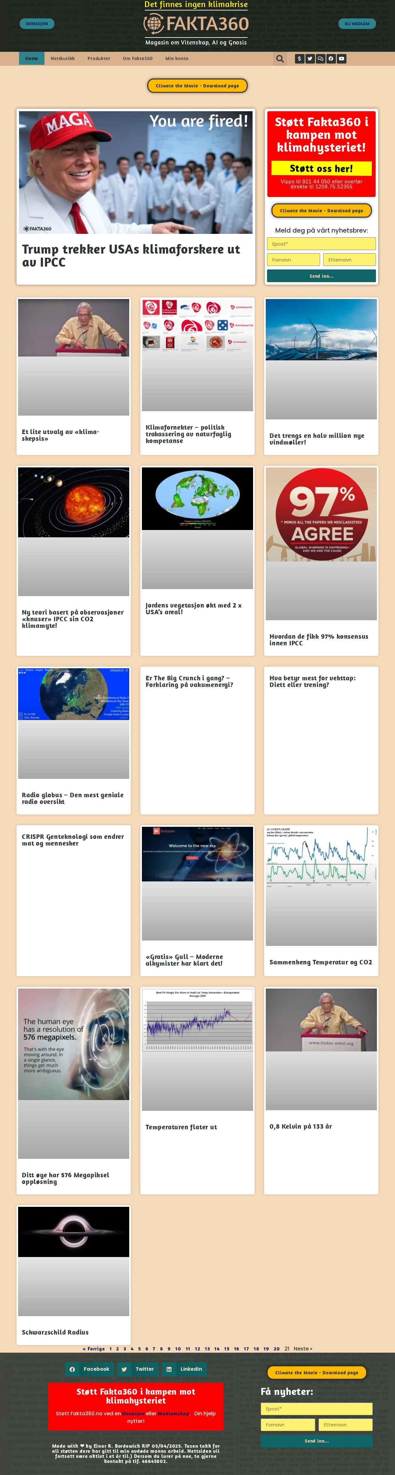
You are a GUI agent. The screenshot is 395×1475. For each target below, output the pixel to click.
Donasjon (133, 1413)
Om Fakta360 (138, 58)
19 (266, 1348)
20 (277, 1348)
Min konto (176, 58)
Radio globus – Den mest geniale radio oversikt (73, 798)
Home (31, 58)
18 (256, 1348)
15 (227, 1348)
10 (178, 1348)
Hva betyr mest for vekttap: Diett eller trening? (313, 681)
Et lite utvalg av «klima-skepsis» (61, 434)
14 (217, 1348)
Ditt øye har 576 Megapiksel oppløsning (66, 1178)
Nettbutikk (63, 58)
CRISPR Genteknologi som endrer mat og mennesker (73, 839)
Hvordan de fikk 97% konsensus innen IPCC (319, 639)
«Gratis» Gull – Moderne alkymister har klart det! (184, 959)
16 (237, 1348)
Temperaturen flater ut (181, 1127)
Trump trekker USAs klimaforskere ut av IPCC (131, 255)
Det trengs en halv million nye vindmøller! (317, 438)
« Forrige (94, 1348)
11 (188, 1348)
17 (246, 1348)
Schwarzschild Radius (55, 1332)
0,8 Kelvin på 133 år (301, 1126)
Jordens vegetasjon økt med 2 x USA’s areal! (194, 608)
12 (197, 1348)
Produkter (99, 58)
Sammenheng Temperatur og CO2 (321, 962)
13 (207, 1348)
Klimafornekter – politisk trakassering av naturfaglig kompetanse (188, 434)
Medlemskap (173, 1413)
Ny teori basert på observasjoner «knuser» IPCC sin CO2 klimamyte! (73, 618)
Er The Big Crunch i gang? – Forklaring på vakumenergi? (189, 681)
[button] (280, 59)
